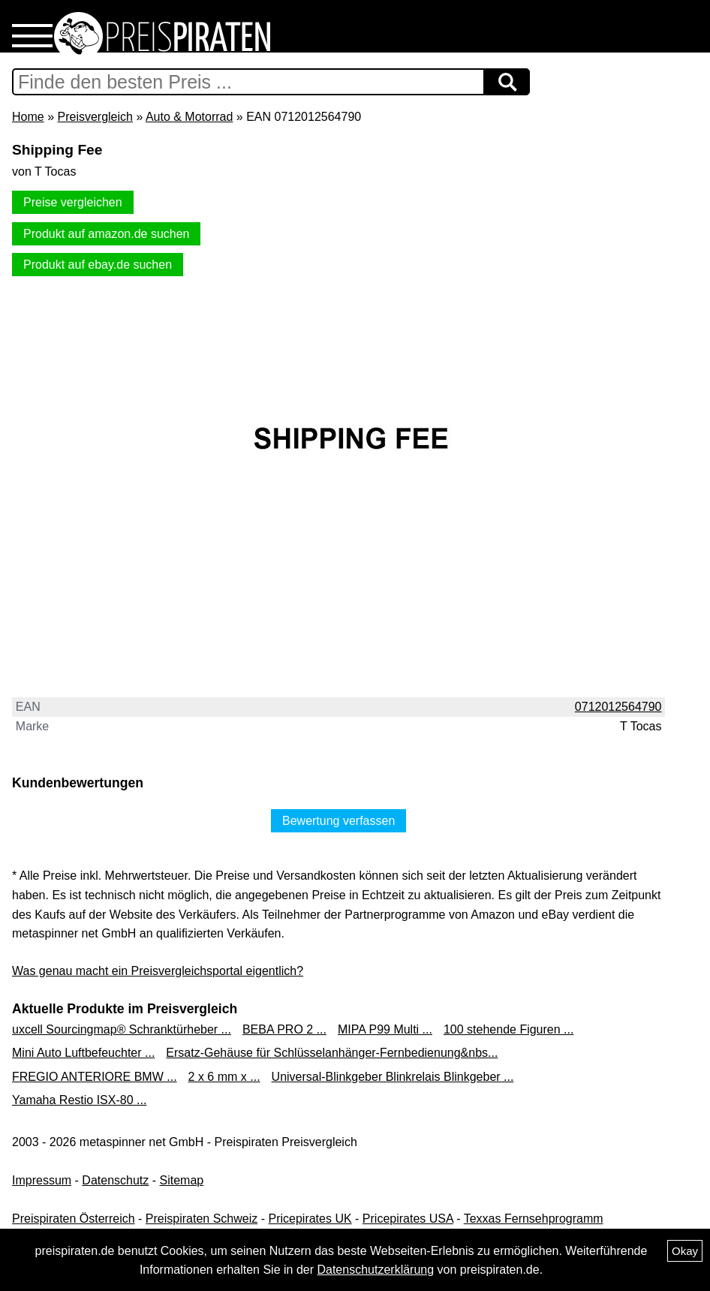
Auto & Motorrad (189, 116)
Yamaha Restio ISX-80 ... (79, 1100)
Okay (685, 1250)
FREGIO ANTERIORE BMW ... (94, 1076)
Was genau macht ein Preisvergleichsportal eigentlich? (157, 970)
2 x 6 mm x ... (224, 1076)
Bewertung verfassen (338, 820)
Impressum (41, 1180)
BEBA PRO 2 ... (284, 1029)
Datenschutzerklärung (375, 1269)
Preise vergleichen (72, 202)
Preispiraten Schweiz (201, 1218)
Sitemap (182, 1180)
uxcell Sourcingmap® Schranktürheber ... (121, 1029)
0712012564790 (618, 706)
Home (28, 116)
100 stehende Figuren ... (508, 1029)
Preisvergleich (94, 116)
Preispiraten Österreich (73, 1218)
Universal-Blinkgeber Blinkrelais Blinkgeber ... (393, 1076)
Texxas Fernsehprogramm (533, 1218)
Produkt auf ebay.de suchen (97, 264)
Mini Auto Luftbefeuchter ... (83, 1052)
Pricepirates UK (309, 1218)
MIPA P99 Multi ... (385, 1029)
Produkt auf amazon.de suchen (106, 233)
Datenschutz (115, 1180)
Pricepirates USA (408, 1218)
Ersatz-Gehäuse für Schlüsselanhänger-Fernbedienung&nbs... (332, 1052)
